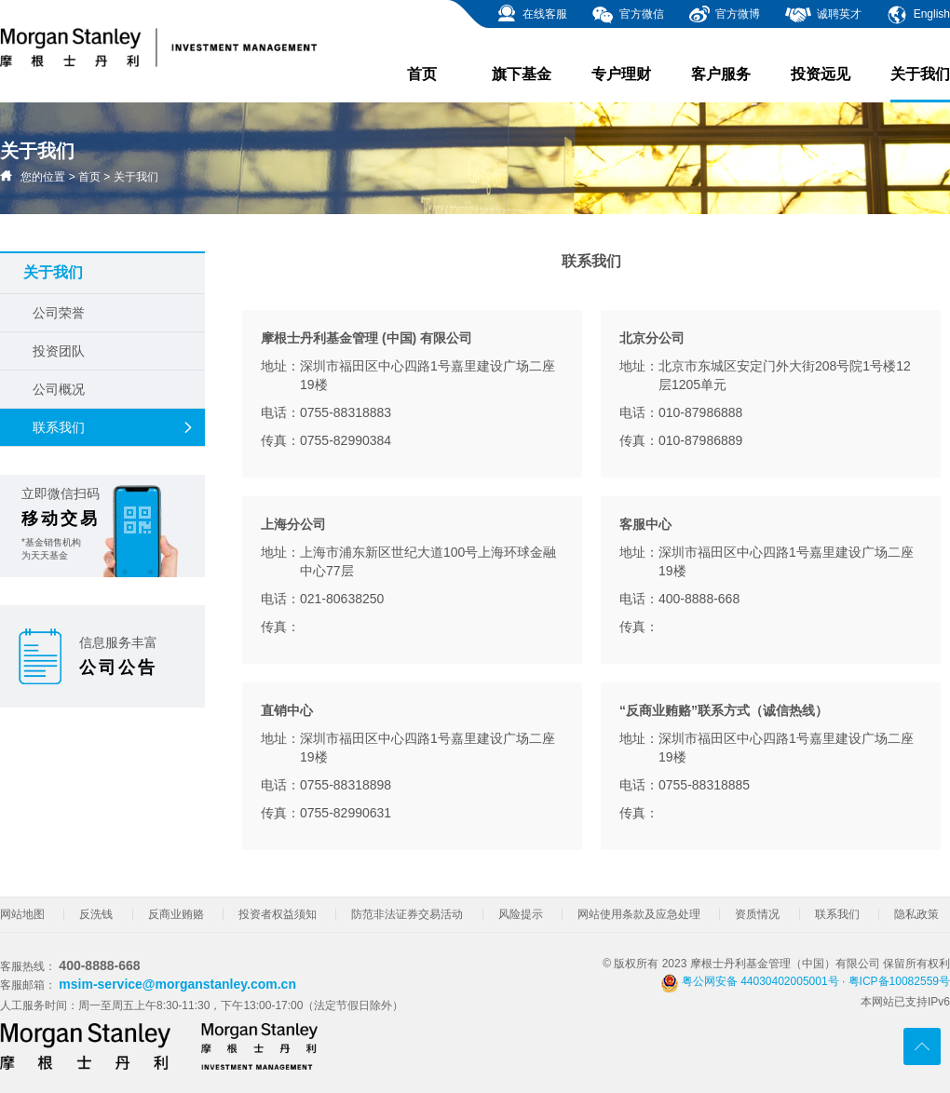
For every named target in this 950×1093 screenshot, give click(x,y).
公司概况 (59, 389)
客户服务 (721, 74)
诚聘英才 (823, 14)
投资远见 (820, 74)
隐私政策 (916, 914)
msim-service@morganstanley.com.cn (177, 984)
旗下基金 (521, 74)
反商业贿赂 (176, 914)
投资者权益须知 (277, 914)
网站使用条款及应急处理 (638, 914)
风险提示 (520, 914)
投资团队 (59, 351)
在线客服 (531, 14)
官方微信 (627, 14)
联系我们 (114, 427)
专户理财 (621, 74)
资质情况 (757, 914)
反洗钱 (96, 914)
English (918, 14)
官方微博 (724, 14)
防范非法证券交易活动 (407, 914)
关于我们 (920, 84)
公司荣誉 (59, 312)
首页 (422, 74)
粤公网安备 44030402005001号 (749, 981)
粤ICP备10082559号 (899, 981)
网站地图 (22, 914)
